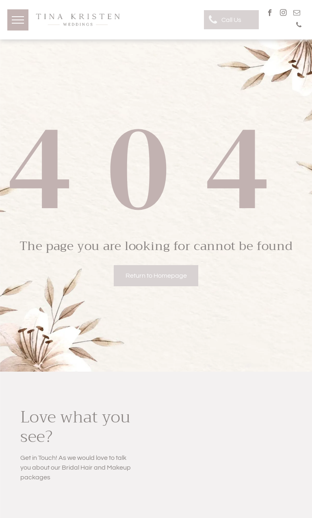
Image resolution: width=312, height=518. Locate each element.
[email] (297, 14)
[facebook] (270, 14)
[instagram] (283, 14)
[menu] (17, 19)
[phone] (299, 26)
